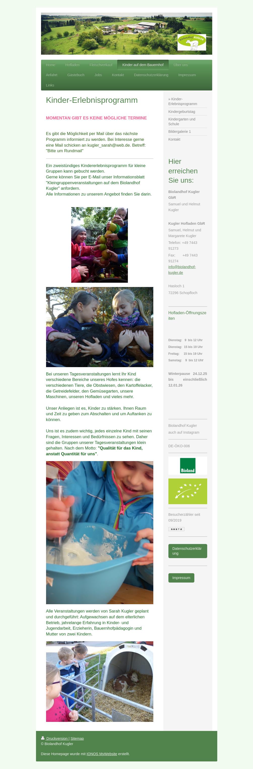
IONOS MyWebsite (102, 754)
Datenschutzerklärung (187, 551)
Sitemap (77, 738)
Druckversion (55, 738)
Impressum (181, 578)
